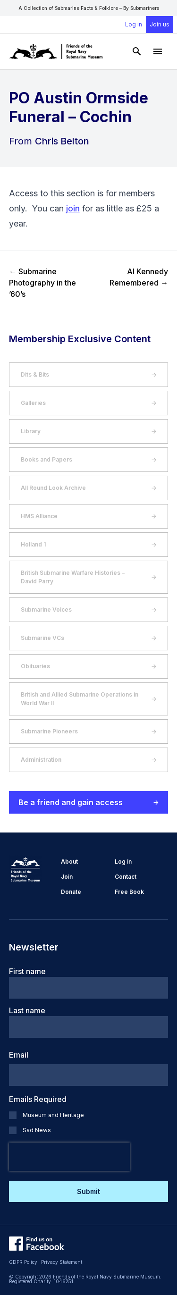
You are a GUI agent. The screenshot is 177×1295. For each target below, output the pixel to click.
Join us (159, 24)
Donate (71, 891)
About (69, 861)
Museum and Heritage (53, 1114)
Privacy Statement (61, 1262)
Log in (133, 24)
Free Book (129, 891)
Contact (125, 876)
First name (27, 971)
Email (18, 1055)
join (73, 208)
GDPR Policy (23, 1262)
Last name (27, 1010)
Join (67, 876)
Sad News (37, 1130)
